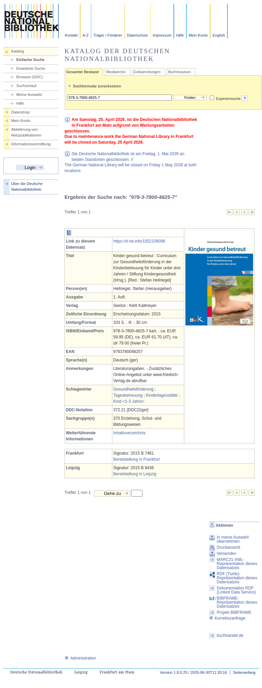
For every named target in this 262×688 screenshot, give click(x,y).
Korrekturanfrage (227, 618)
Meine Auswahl (29, 94)
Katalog (17, 51)
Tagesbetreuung (128, 395)
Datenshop (20, 112)
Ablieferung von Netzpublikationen (26, 132)
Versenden (226, 553)
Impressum (162, 35)
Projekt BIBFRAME (234, 612)
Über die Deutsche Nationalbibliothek (27, 186)
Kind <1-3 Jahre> (129, 401)
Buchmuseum (179, 72)
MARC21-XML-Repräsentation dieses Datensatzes (237, 563)
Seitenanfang (244, 672)
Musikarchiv (116, 72)
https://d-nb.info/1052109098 (139, 241)
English (218, 35)
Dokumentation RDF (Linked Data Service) (236, 590)
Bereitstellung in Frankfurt (136, 459)
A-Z (85, 35)
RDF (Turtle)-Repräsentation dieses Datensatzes (237, 577)
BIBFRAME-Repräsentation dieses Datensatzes (237, 602)
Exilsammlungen (146, 72)
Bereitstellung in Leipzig (134, 474)
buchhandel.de (230, 635)
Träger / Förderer (107, 35)
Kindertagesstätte (161, 395)
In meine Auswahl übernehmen (233, 539)
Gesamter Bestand (82, 72)
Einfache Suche (30, 60)
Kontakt (71, 35)
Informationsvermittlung (31, 144)
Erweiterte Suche (30, 68)
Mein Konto (198, 35)
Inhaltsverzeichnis (129, 433)
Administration (80, 658)
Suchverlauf (26, 86)
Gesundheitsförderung (133, 389)
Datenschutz (137, 35)
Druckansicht (228, 547)
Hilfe (180, 35)
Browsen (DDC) (29, 77)
